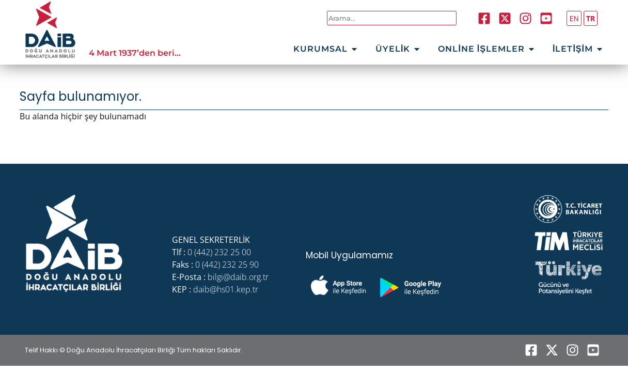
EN (573, 18)
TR (590, 18)
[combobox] (392, 18)
